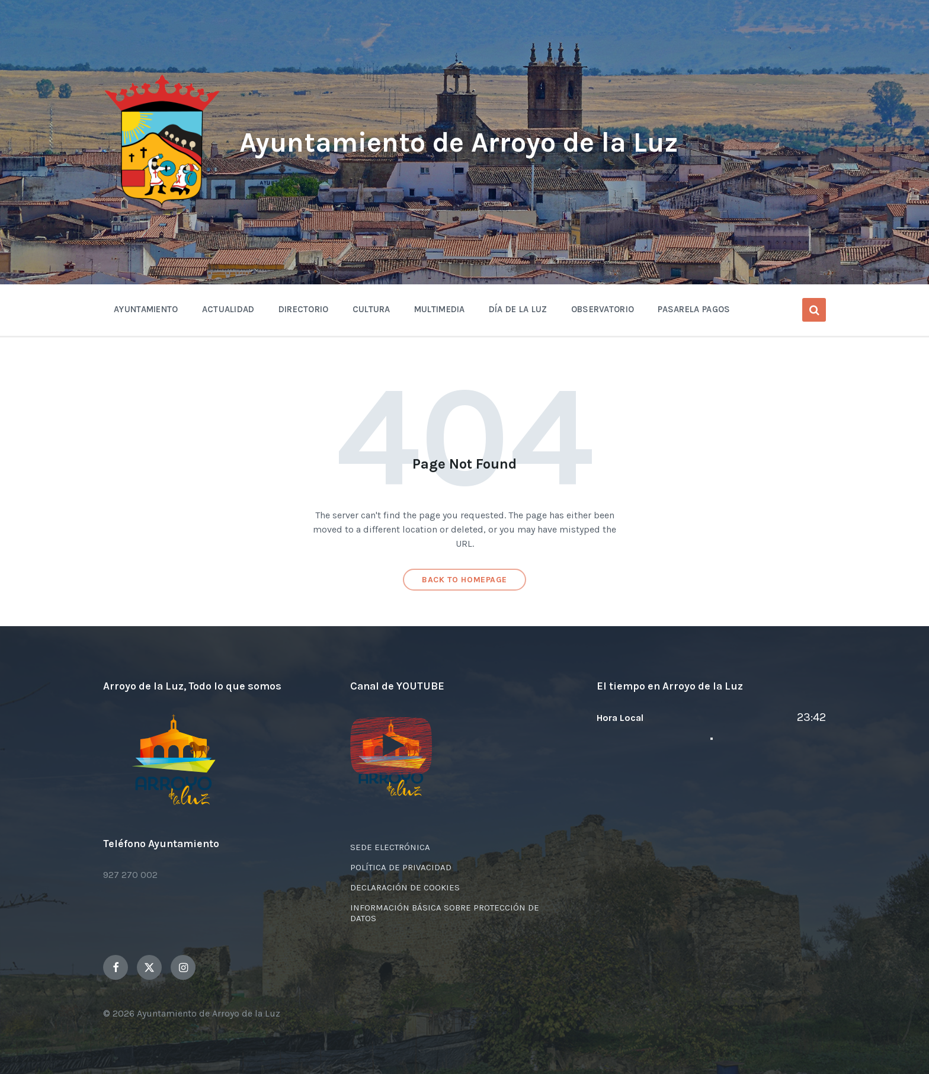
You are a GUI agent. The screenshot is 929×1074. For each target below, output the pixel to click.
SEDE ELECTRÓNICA (390, 847)
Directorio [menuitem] (303, 309)
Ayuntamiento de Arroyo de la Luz (462, 142)
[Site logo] (162, 205)
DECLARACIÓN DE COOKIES (405, 887)
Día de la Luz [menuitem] (518, 309)
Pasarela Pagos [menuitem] (694, 309)
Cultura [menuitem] (371, 309)
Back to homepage (464, 580)
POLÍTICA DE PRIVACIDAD (400, 867)
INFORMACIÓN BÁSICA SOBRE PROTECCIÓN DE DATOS (444, 913)
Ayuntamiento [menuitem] (146, 309)
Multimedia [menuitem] (439, 309)
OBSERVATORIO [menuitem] (603, 309)
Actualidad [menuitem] (228, 309)
